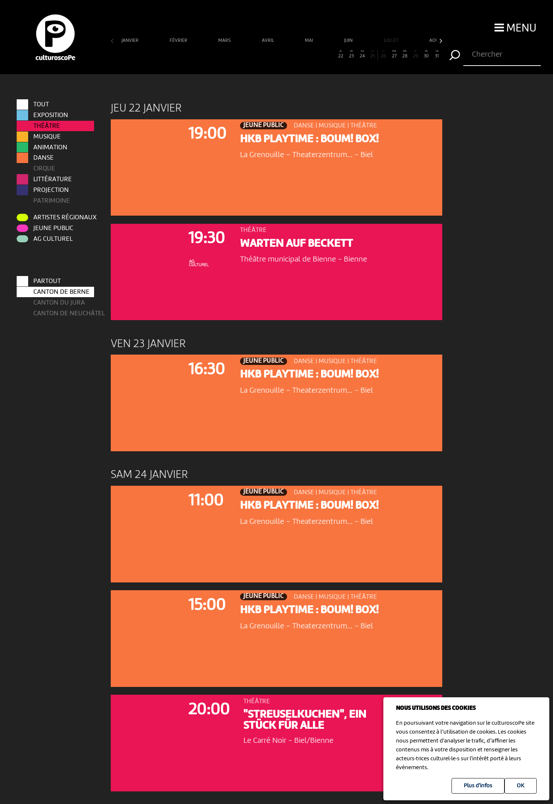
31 (437, 54)
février (179, 40)
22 (341, 54)
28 (405, 54)
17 (287, 54)
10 (212, 54)
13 (244, 54)
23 (351, 54)
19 (309, 54)
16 (276, 54)
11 (223, 54)
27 (394, 54)
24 (362, 54)
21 (330, 54)
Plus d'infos (478, 786)
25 (372, 54)
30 (426, 54)
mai (309, 40)
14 (255, 54)
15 (266, 54)
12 (234, 54)
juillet (392, 40)
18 (298, 54)
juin (349, 40)
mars (225, 40)
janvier (130, 40)
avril (268, 40)
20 (319, 54)
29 (416, 54)
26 (384, 54)
